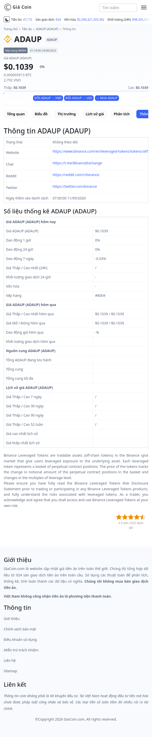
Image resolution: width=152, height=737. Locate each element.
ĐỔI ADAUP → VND (48, 98)
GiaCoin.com (74, 719)
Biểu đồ (41, 114)
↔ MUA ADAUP (106, 98)
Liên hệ (10, 660)
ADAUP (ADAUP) (47, 29)
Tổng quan (16, 114)
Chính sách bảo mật (20, 629)
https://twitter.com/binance (75, 186)
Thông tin (69, 29)
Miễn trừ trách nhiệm (21, 650)
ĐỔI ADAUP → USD (79, 98)
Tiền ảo (27, 29)
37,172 (27, 19)
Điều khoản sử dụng (20, 639)
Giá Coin (18, 7)
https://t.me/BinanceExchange (77, 163)
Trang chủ (11, 29)
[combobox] (118, 7)
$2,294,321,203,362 (90, 19)
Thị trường (67, 114)
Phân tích (122, 114)
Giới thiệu (12, 618)
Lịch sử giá (95, 114)
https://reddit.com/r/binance (76, 174)
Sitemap (10, 671)
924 (58, 19)
